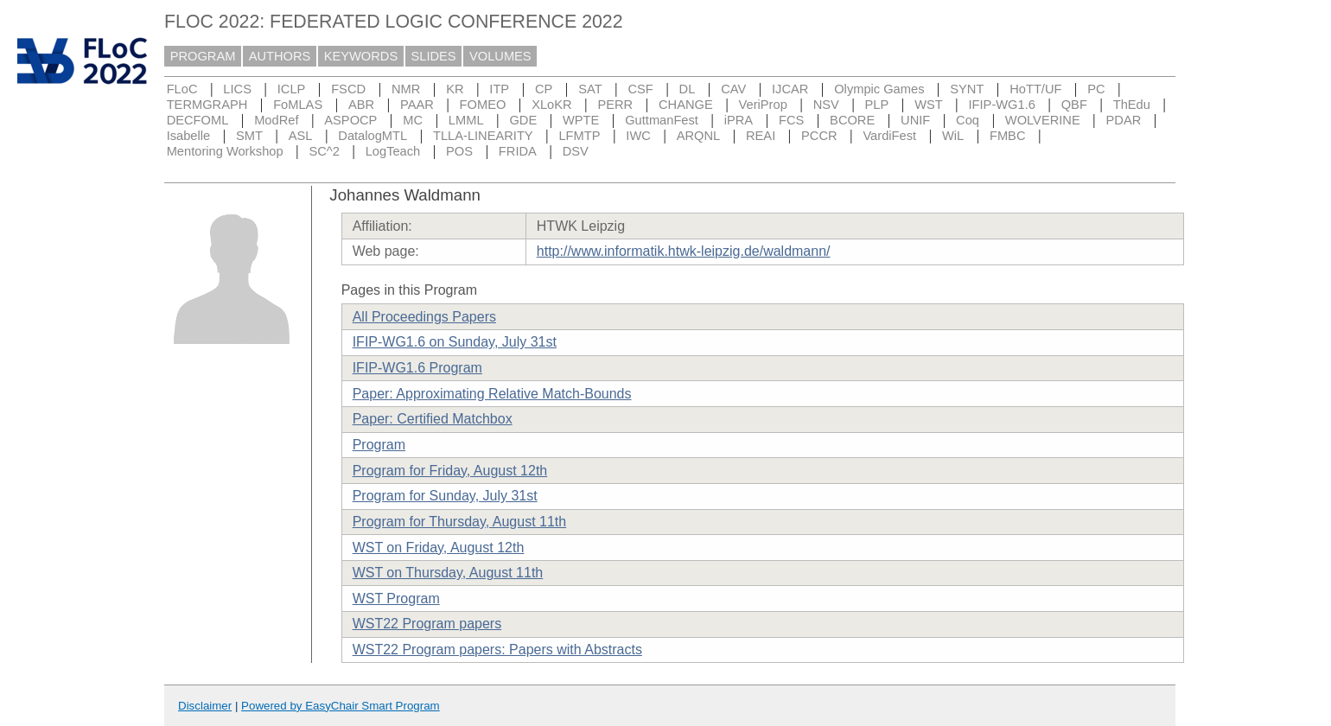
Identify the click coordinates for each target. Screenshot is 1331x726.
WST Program (396, 598)
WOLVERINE (1042, 120)
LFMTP (579, 136)
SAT (590, 89)
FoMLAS (297, 104)
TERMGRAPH (207, 104)
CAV (733, 89)
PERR (615, 104)
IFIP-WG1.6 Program (417, 367)
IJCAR (790, 89)
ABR (361, 104)
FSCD (348, 89)
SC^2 (324, 151)
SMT (249, 136)
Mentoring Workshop (225, 151)
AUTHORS (280, 56)
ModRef (276, 120)
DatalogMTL (372, 136)
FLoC (182, 89)
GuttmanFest (661, 120)
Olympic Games (879, 89)
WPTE (581, 120)
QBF (1074, 104)
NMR (406, 89)
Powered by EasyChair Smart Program (340, 705)
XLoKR (551, 104)
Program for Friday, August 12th (450, 470)
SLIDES (433, 56)
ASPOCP (350, 120)
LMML (466, 120)
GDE (523, 120)
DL (687, 89)
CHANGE (686, 104)
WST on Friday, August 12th (439, 547)
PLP (877, 104)
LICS (237, 89)
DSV (576, 151)
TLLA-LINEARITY (483, 136)
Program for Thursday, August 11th (460, 521)
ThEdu (1131, 104)
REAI (760, 136)
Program (379, 444)
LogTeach (393, 151)
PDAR (1124, 120)
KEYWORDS (361, 56)
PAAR (417, 104)
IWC (638, 136)
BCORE (852, 120)
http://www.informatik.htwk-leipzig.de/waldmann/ (684, 251)
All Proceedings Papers (424, 316)
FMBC (1008, 136)
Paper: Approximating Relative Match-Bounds (492, 393)
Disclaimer (205, 705)
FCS (791, 120)
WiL (953, 136)
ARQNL (699, 136)
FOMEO (483, 104)
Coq (967, 120)
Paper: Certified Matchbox (433, 418)
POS (459, 151)
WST (928, 104)
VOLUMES (500, 56)
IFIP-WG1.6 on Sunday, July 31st (455, 341)
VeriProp (763, 104)
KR (454, 89)
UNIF (915, 120)
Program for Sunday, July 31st (445, 495)
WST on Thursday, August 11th (448, 572)
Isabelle (189, 136)
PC (1096, 89)
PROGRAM (203, 56)
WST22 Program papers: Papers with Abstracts (497, 649)
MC (413, 120)
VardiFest (889, 136)
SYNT (967, 89)
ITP (499, 89)
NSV (826, 104)
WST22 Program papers (427, 623)
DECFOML (198, 120)
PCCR (819, 136)
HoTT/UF (1035, 89)
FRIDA (518, 151)
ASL (301, 136)
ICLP (291, 89)
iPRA (738, 120)
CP (543, 89)
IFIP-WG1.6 (1002, 104)
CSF (640, 89)
